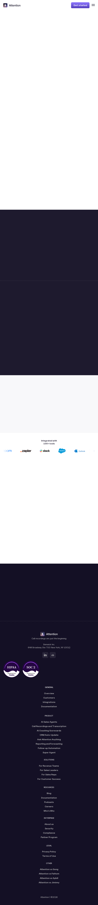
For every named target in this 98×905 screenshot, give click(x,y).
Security (49, 828)
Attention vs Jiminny (49, 882)
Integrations (49, 702)
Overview (49, 693)
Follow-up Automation (49, 748)
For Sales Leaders (49, 770)
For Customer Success (49, 779)
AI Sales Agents (49, 722)
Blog (49, 793)
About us (49, 824)
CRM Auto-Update (49, 735)
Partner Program (49, 837)
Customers (49, 697)
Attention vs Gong (49, 869)
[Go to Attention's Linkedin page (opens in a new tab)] (45, 655)
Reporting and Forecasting (49, 744)
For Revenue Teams (49, 766)
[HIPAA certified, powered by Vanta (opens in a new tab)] (11, 669)
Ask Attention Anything (49, 739)
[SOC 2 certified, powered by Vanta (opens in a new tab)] (30, 669)
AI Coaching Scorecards (49, 730)
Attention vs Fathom (49, 873)
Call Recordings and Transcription (49, 726)
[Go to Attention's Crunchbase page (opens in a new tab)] (53, 655)
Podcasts (49, 802)
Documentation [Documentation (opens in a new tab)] (49, 706)
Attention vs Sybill (49, 878)
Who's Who (49, 811)
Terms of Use (49, 856)
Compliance (49, 833)
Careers (49, 806)
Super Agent (49, 752)
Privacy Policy (49, 851)
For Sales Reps (49, 774)
